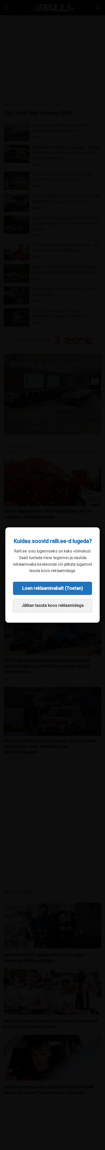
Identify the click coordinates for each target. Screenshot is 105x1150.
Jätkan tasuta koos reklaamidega (53, 605)
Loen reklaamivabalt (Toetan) (52, 588)
